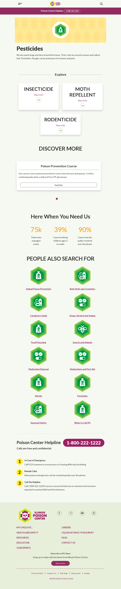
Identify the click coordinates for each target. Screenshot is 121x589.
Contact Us (68, 542)
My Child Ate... (25, 527)
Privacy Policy (37, 573)
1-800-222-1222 (72, 11)
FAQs (64, 537)
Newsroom (75, 573)
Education (23, 542)
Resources (23, 537)
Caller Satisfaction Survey (77, 532)
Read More (59, 185)
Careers (66, 527)
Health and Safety (27, 532)
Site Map (63, 573)
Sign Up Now (60, 563)
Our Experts (24, 548)
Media (87, 573)
